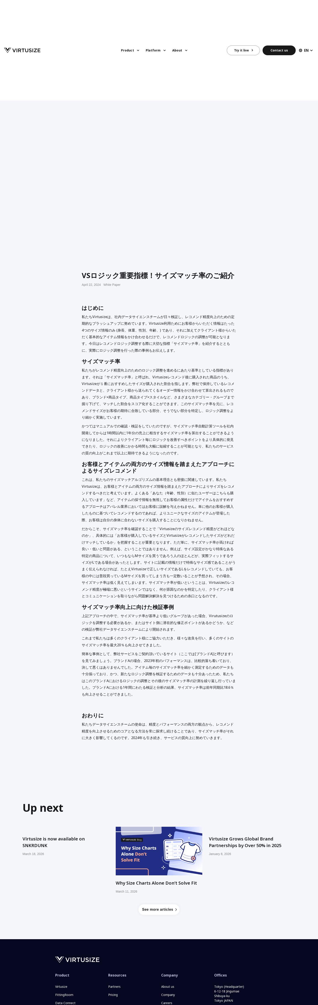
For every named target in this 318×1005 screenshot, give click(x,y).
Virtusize (61, 986)
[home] (22, 50)
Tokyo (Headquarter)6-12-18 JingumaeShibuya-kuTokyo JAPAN (229, 993)
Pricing (113, 995)
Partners (114, 986)
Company (168, 995)
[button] (130, 51)
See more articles (157, 909)
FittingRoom (64, 995)
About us (167, 986)
